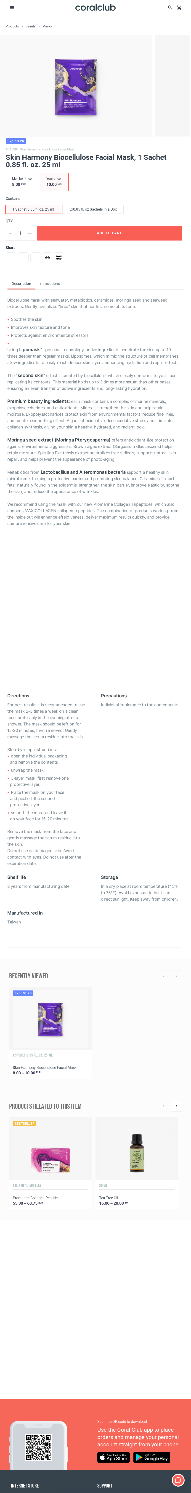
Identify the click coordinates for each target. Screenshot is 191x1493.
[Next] (176, 1106)
